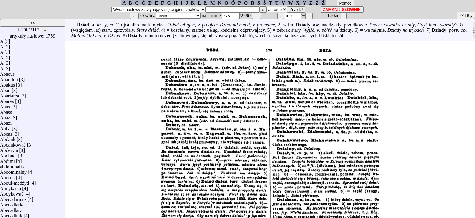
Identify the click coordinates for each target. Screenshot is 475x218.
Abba (5, 127)
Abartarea (9, 94)
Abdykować (11, 192)
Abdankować (12, 143)
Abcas (6, 132)
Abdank (7, 137)
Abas (5, 105)
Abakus (7, 83)
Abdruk (7, 176)
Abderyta (9, 148)
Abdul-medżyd (14, 181)
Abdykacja (10, 187)
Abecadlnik (11, 214)
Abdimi (7, 159)
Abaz (5, 116)
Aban (5, 88)
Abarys (7, 99)
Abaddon (9, 78)
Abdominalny (13, 170)
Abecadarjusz (13, 197)
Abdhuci (8, 154)
